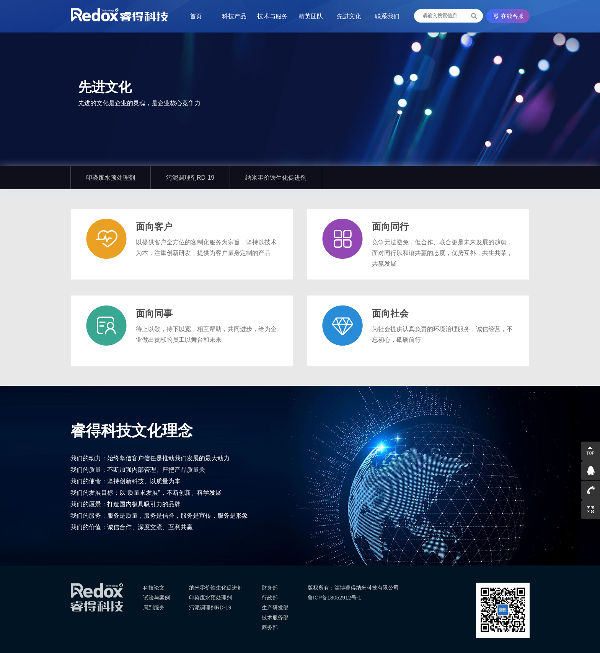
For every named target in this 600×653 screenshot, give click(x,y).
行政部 (270, 598)
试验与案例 (156, 598)
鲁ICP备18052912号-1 (334, 598)
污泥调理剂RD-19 (190, 177)
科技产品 (234, 16)
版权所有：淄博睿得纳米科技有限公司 (353, 588)
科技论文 (154, 588)
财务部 (270, 588)
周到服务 (154, 607)
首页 (196, 16)
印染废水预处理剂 (110, 177)
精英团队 (310, 16)
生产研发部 (275, 607)
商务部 (270, 627)
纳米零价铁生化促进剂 (276, 177)
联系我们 (387, 16)
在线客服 (512, 16)
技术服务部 (275, 617)
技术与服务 (272, 16)
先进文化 (349, 16)
